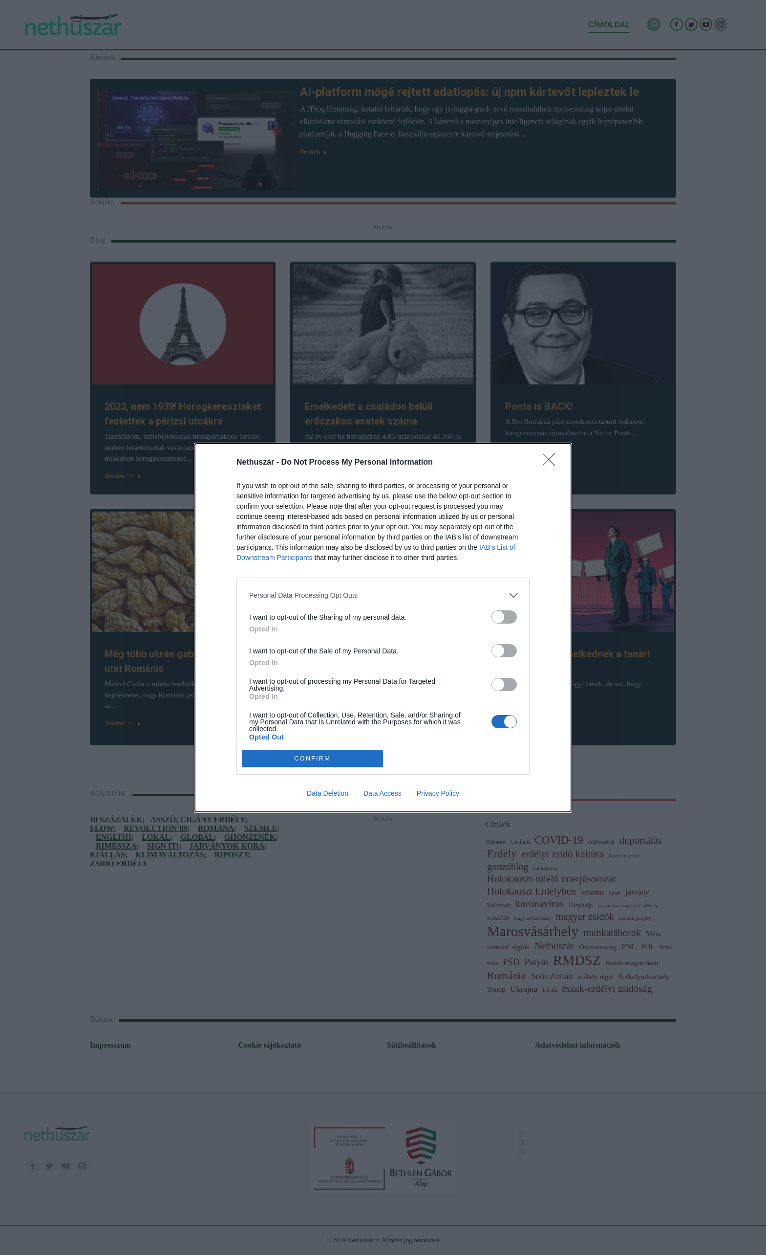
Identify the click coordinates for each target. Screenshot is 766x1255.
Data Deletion (327, 793)
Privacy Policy (438, 793)
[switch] (504, 617)
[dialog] (383, 628)
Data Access (382, 793)
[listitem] (383, 595)
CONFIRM (312, 758)
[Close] (552, 462)
